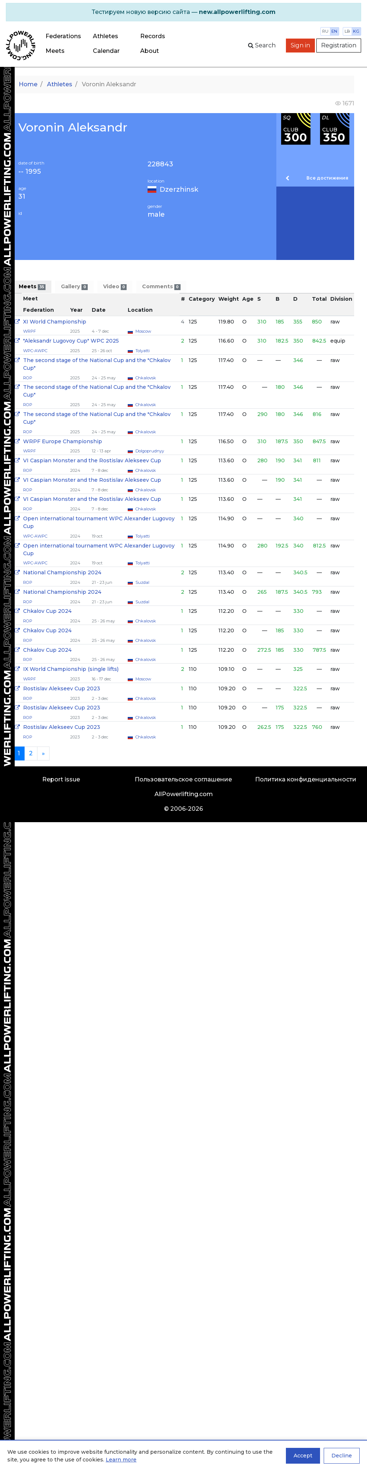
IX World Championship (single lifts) (71, 669)
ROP (27, 377)
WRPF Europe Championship (62, 441)
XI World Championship (54, 321)
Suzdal (142, 582)
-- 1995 (29, 172)
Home (28, 84)
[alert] (183, 12)
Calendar (106, 50)
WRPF (29, 331)
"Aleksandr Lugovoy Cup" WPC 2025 (71, 340)
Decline (341, 1455)
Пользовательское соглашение (183, 779)
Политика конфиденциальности (305, 779)
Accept (303, 1455)
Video (115, 286)
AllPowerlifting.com (184, 794)
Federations (63, 36)
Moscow (143, 331)
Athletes (105, 36)
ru (325, 31)
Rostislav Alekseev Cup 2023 (61, 688)
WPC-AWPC (35, 350)
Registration (338, 45)
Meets (55, 50)
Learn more (121, 1459)
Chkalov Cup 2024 (47, 611)
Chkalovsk (145, 377)
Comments (161, 286)
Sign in (300, 45)
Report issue (61, 779)
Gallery (74, 286)
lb (347, 31)
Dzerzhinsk (179, 189)
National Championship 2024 (62, 572)
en (334, 31)
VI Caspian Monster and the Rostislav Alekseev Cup (92, 460)
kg (356, 31)
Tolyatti (142, 350)
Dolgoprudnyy (149, 450)
